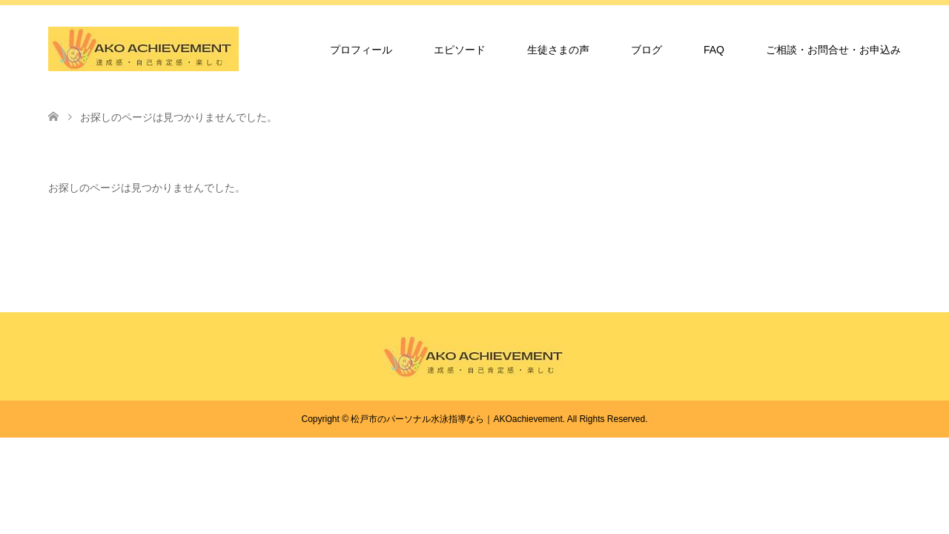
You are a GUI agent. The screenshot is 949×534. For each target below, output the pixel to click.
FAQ (714, 50)
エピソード (460, 50)
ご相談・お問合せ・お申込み (833, 50)
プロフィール (361, 50)
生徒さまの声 (558, 50)
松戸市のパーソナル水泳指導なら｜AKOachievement (456, 419)
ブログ (646, 50)
